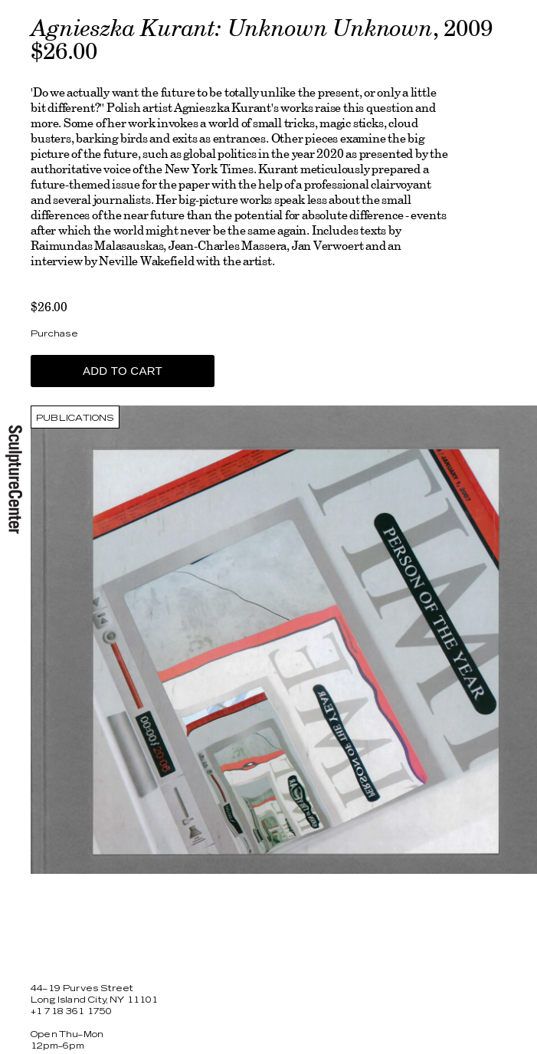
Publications (75, 418)
